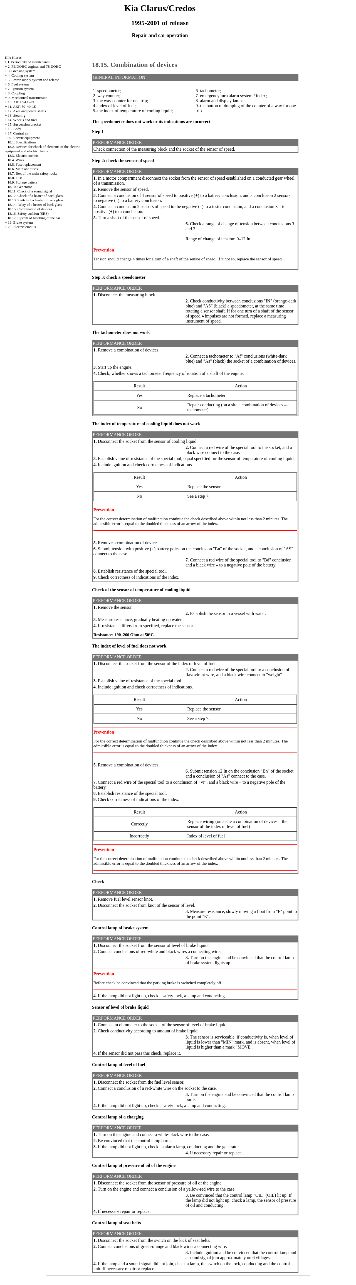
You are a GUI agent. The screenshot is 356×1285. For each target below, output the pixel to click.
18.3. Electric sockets (23, 155)
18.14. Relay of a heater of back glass (35, 204)
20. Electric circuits (22, 227)
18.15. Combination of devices (30, 209)
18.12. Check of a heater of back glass (35, 196)
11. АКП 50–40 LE (22, 106)
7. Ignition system (21, 89)
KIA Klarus (13, 57)
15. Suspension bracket (24, 124)
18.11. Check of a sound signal (30, 191)
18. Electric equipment (23, 138)
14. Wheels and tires (22, 120)
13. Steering (16, 115)
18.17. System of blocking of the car (34, 218)
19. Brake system (20, 222)
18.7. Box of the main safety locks (32, 173)
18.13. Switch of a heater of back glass (35, 200)
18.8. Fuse (15, 178)
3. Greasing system (21, 71)
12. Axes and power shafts (27, 111)
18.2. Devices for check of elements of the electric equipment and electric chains (42, 149)
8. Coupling (16, 93)
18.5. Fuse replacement (24, 164)
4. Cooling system (21, 75)
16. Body (14, 129)
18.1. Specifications (22, 142)
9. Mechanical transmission (28, 98)
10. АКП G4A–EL (21, 102)
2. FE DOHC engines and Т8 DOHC (34, 66)
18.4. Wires (16, 160)
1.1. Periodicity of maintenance (27, 62)
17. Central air (18, 133)
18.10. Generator (20, 187)
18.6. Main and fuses (23, 169)
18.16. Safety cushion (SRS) (28, 213)
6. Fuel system (18, 84)
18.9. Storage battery (23, 182)
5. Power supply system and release (33, 80)
